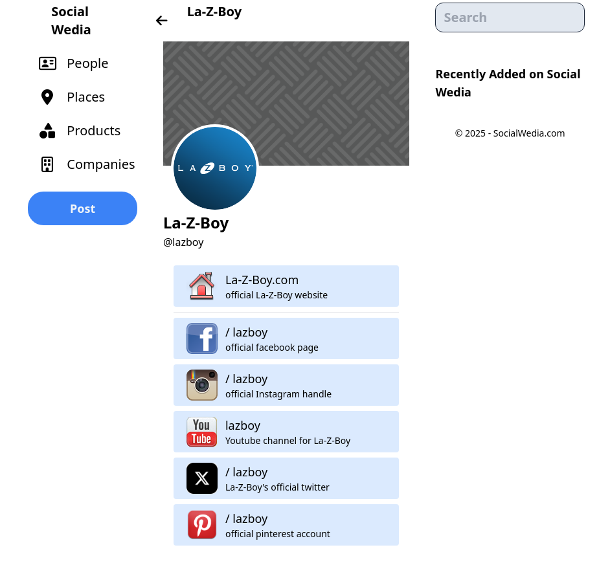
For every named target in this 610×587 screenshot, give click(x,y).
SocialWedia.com (529, 133)
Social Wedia (71, 20)
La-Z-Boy (214, 11)
